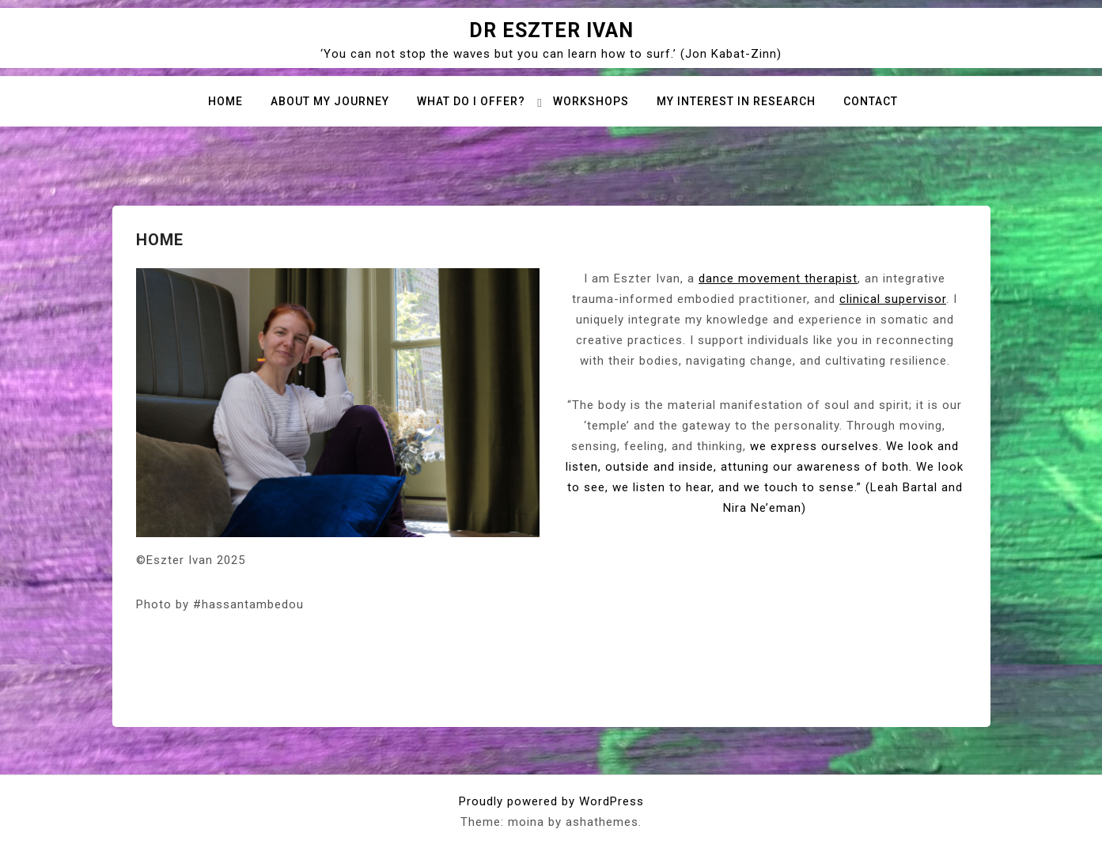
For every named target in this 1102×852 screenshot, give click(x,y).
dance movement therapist (778, 278)
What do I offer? (471, 101)
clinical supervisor (892, 299)
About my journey (330, 101)
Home (225, 101)
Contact (870, 101)
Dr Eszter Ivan (551, 30)
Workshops (591, 101)
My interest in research (736, 101)
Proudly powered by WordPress (551, 801)
